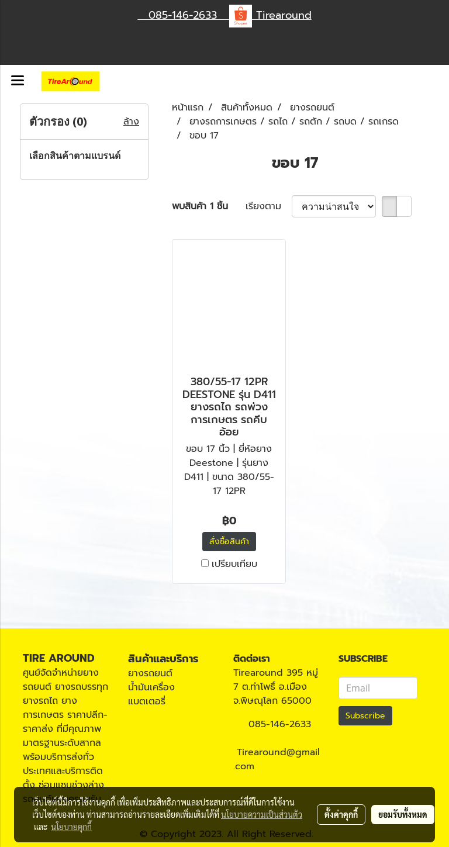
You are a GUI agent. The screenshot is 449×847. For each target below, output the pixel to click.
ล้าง (131, 122)
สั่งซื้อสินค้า (229, 541)
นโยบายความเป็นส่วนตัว (261, 814)
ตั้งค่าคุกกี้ (341, 814)
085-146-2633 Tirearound (225, 15)
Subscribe (365, 716)
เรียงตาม (269, 206)
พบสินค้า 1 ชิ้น (200, 206)
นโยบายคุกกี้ (71, 826)
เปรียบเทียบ (234, 564)
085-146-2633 (279, 724)
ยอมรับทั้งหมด (402, 814)
